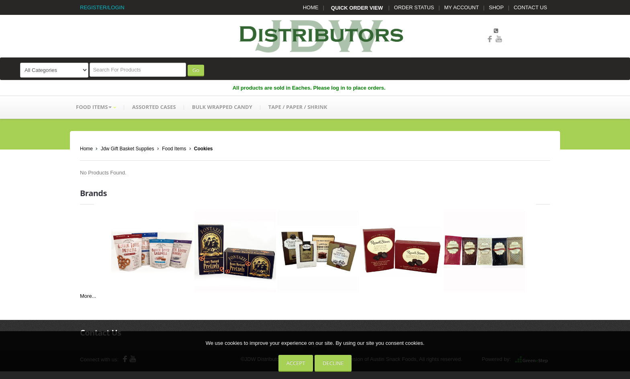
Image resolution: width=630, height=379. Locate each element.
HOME (311, 7)
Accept (295, 363)
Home (86, 149)
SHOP (496, 7)
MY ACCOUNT (461, 7)
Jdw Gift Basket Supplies (127, 149)
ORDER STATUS (414, 7)
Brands (93, 193)
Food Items (174, 149)
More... (88, 296)
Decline (333, 363)
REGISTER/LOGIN (102, 7)
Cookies (203, 149)
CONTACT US (530, 7)
